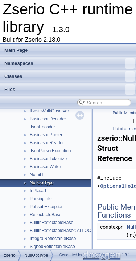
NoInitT (37, 174)
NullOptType (42, 182)
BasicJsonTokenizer (49, 158)
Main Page (16, 50)
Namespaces (69, 63)
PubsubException (46, 206)
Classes (69, 76)
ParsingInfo (41, 198)
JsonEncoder (42, 126)
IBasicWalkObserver (49, 110)
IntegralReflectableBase (53, 238)
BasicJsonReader (47, 142)
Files (69, 89)
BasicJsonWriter (45, 166)
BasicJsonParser (46, 134)
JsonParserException (50, 150)
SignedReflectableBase (52, 246)
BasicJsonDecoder (48, 118)
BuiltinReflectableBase (51, 222)
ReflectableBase (45, 214)
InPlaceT (38, 190)
